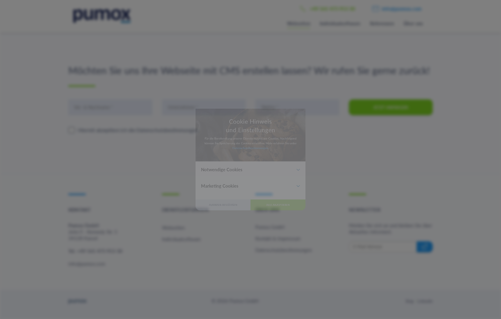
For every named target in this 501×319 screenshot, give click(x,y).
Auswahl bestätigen (202, 238)
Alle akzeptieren (298, 238)
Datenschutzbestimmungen (250, 139)
